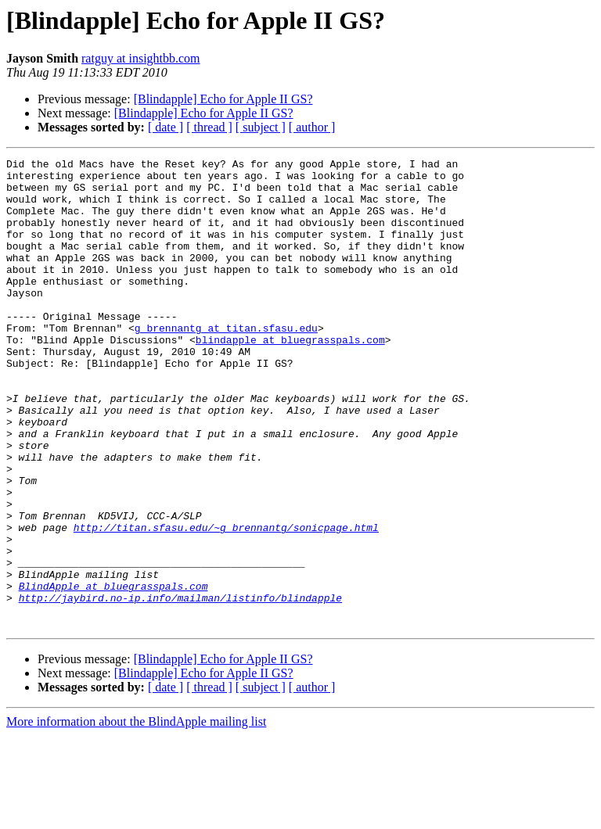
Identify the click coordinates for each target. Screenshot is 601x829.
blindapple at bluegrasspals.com (290, 377)
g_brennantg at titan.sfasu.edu (226, 363)
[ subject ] (261, 127)
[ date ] (165, 127)
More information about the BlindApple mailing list (136, 815)
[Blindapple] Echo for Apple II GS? (223, 99)
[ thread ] (209, 127)
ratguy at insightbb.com (140, 58)
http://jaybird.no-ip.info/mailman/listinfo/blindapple (180, 687)
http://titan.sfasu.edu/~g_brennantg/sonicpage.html (226, 602)
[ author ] (312, 127)
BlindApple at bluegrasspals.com (113, 673)
